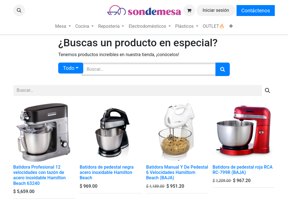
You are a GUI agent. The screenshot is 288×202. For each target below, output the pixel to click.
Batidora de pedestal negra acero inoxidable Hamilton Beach (107, 172)
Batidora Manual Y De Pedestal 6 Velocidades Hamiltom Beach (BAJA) (177, 172)
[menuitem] (63, 26)
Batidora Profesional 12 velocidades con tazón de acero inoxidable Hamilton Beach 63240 (39, 175)
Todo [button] (69, 68)
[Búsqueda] (222, 69)
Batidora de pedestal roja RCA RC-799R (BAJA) (243, 169)
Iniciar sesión (215, 10)
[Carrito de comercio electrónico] (189, 10)
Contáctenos (255, 10)
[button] (19, 10)
